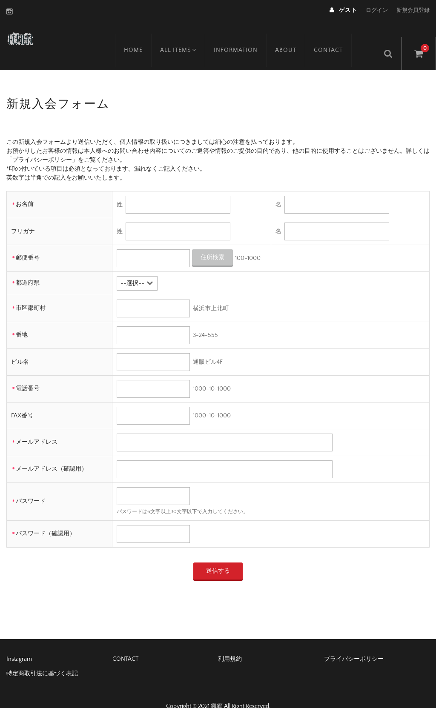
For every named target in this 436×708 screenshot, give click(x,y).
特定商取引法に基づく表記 (42, 657)
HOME (141, 37)
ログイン (377, 10)
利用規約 (230, 643)
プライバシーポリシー (354, 643)
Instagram (19, 643)
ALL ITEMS (187, 37)
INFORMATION (245, 37)
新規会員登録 (413, 10)
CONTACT (338, 37)
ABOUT (295, 37)
